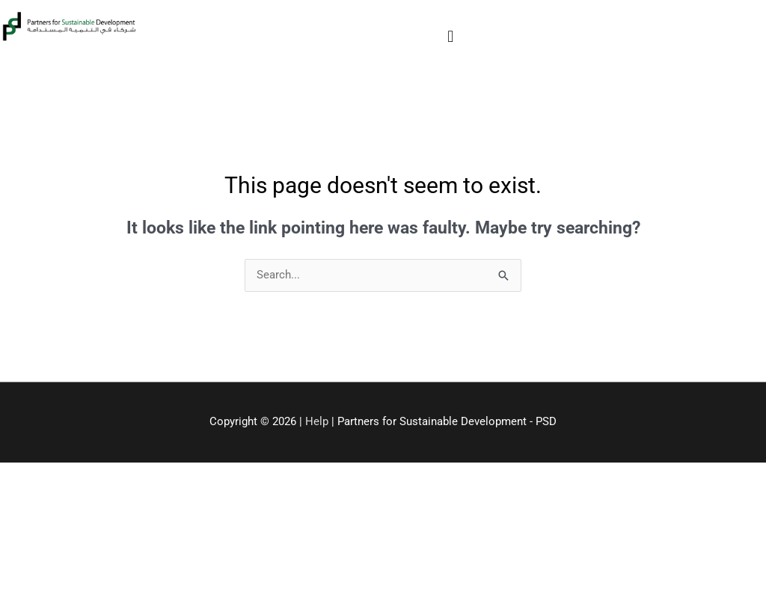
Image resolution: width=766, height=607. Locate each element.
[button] (451, 36)
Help (316, 421)
